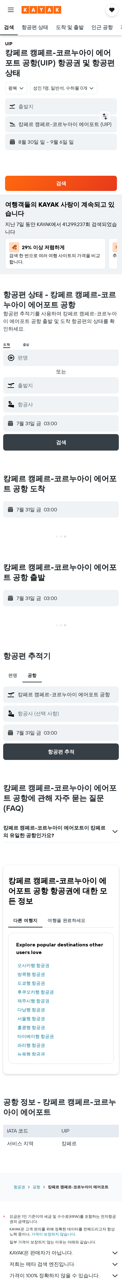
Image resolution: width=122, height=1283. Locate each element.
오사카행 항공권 (33, 965)
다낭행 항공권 (31, 1010)
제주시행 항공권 (33, 1001)
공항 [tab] (32, 675)
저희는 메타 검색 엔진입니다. (64, 1264)
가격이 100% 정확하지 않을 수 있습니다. (64, 1276)
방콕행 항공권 (31, 974)
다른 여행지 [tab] (25, 920)
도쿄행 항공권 (31, 983)
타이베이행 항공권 (35, 1036)
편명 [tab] (12, 675)
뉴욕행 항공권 (31, 1054)
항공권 (19, 1187)
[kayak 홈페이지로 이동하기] (41, 10)
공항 (36, 1187)
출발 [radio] (26, 345)
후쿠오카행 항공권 (35, 992)
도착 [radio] (6, 345)
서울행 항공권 (31, 1018)
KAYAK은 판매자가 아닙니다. (64, 1253)
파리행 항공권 (31, 1045)
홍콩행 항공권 (31, 1027)
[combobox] (16, 88)
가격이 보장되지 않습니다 (53, 1234)
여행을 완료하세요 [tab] (66, 920)
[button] (11, 10)
